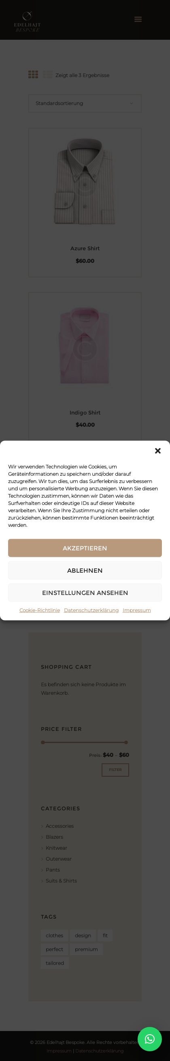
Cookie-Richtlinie (39, 610)
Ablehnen (85, 570)
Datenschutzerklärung (91, 610)
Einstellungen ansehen (85, 592)
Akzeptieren (85, 548)
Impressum (137, 610)
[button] (158, 451)
